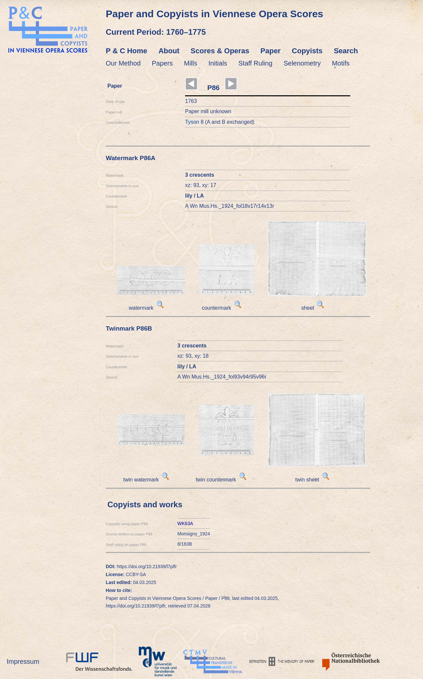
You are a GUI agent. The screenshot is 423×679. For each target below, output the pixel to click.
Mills (190, 63)
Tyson (192, 122)
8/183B (184, 544)
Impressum (23, 661)
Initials (218, 63)
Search (346, 51)
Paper (270, 51)
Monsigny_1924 (193, 533)
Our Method (123, 63)
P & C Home (126, 51)
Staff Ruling (255, 63)
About (168, 51)
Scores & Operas (220, 51)
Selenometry (302, 63)
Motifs (340, 63)
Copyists (307, 51)
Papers (162, 63)
